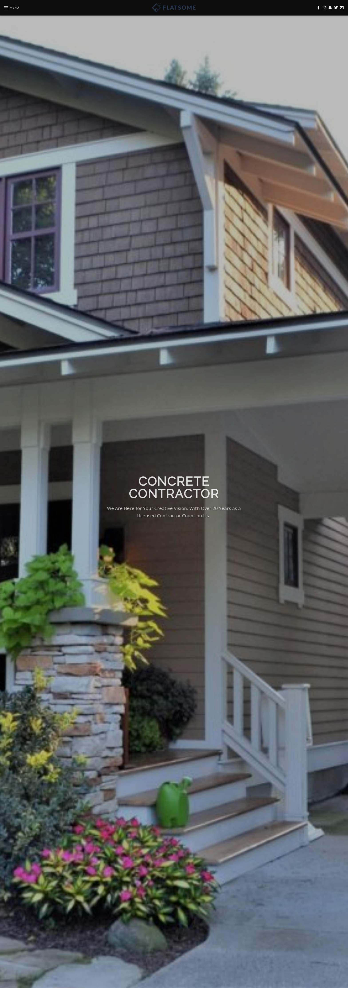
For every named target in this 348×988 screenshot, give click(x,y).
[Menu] (11, 5)
